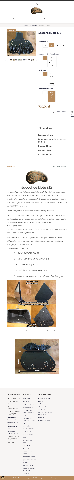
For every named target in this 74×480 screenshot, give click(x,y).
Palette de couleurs (44, 398)
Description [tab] (11, 166)
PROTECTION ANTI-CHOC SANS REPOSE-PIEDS (29, 412)
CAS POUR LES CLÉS (28, 404)
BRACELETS (26, 401)
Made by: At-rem (56, 478)
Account (45, 18)
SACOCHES (26, 454)
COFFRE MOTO (27, 432)
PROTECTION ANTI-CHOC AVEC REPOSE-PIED (29, 420)
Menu (13, 18)
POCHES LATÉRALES (28, 429)
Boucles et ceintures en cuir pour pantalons (29, 470)
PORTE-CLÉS (26, 426)
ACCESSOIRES (27, 398)
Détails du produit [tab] (59, 166)
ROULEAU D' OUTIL (28, 465)
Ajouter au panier (59, 112)
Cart (60, 18)
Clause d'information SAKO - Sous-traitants (45, 414)
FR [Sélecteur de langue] (37, 4)
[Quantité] (44, 112)
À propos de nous (44, 420)
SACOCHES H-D (27, 451)
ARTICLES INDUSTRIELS (29, 457)
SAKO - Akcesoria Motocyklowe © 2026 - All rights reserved (31, 478)
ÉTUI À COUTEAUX (28, 407)
